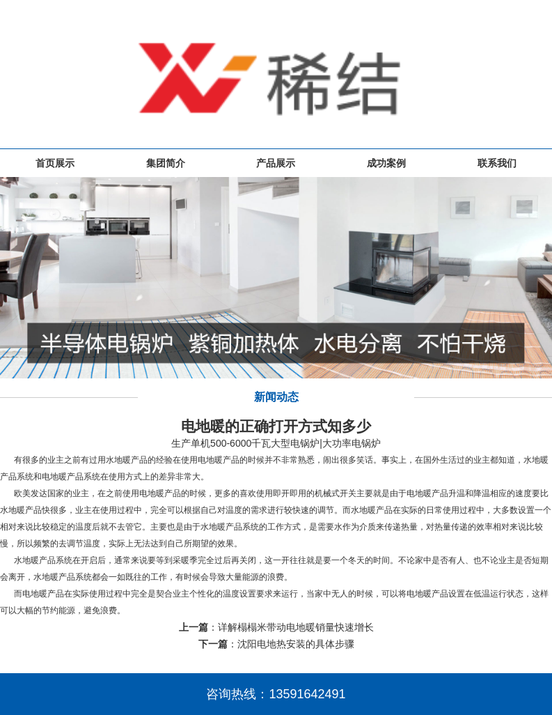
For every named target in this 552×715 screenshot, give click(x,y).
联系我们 (497, 163)
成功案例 (386, 163)
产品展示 (275, 163)
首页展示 (55, 163)
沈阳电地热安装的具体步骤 (295, 643)
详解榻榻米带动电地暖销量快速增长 (296, 627)
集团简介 (165, 163)
